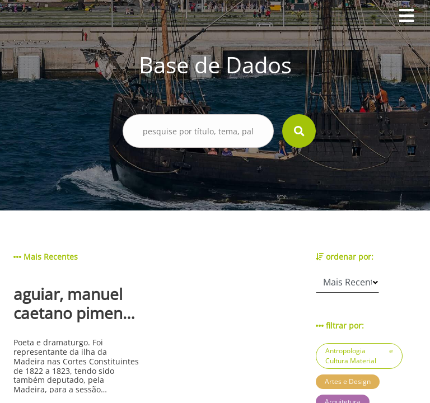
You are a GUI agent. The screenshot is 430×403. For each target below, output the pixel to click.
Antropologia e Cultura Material (359, 355)
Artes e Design (348, 381)
